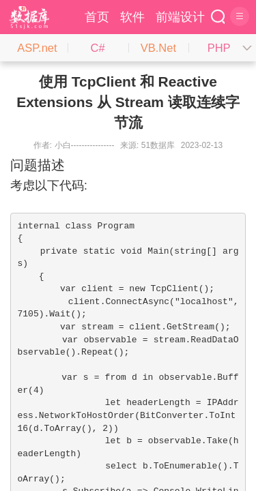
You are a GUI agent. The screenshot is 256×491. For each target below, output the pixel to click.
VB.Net (158, 48)
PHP (219, 48)
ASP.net (37, 48)
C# (98, 48)
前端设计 (180, 17)
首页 (97, 17)
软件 (132, 17)
